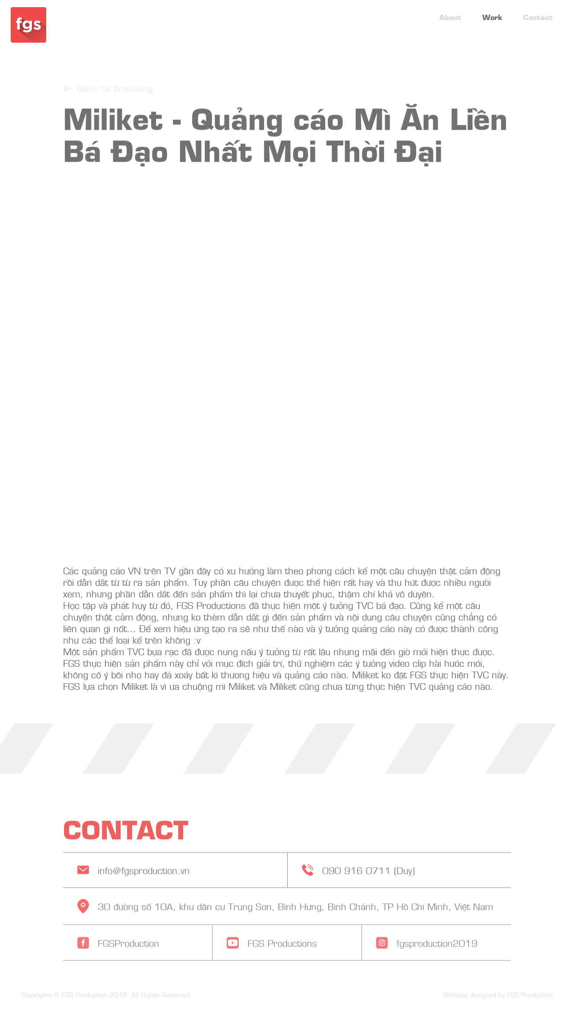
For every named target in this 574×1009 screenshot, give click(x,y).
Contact (538, 7)
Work (492, 7)
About (450, 7)
